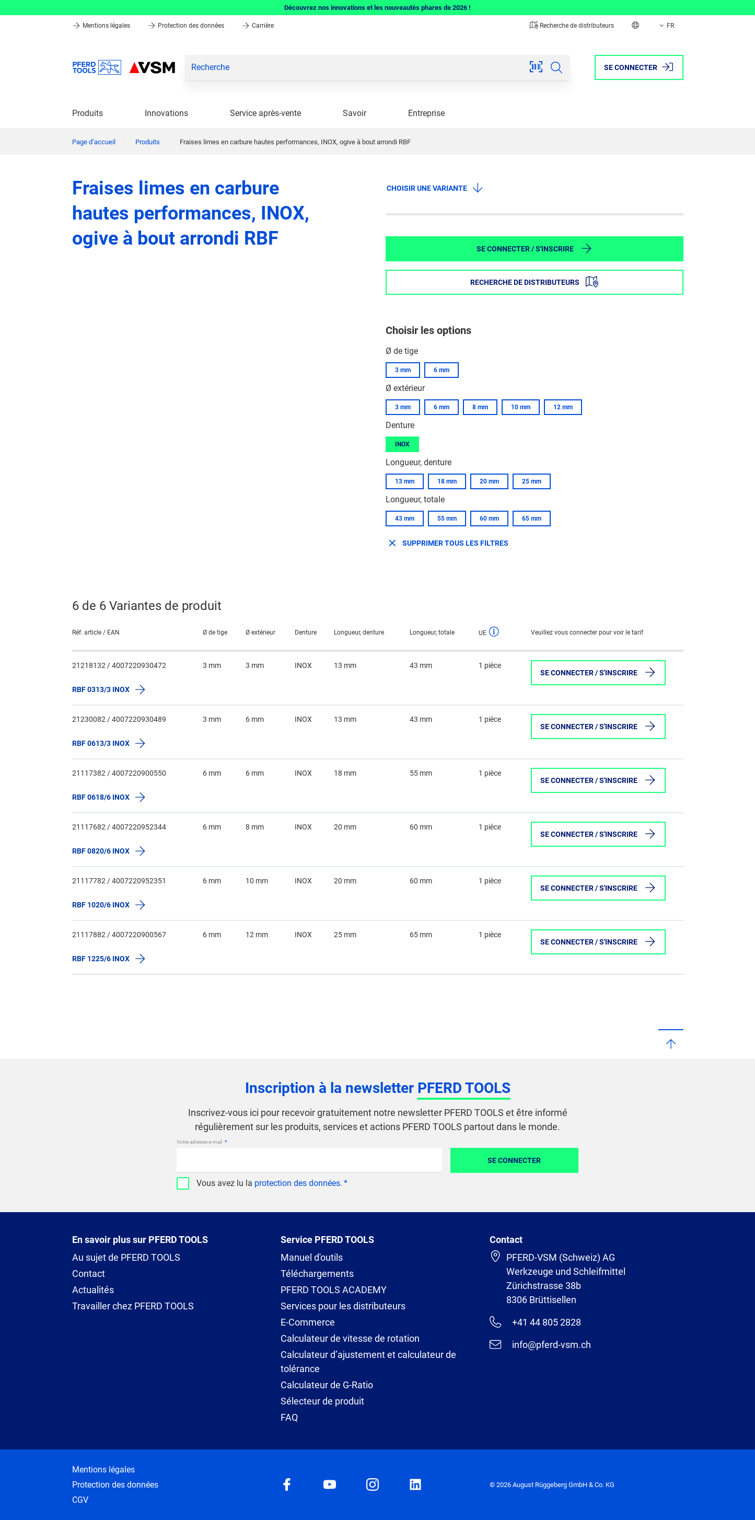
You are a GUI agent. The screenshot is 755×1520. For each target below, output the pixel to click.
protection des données (297, 1183)
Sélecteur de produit (322, 1401)
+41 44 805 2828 (535, 1322)
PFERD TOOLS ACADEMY (334, 1289)
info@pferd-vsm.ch (540, 1344)
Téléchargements (317, 1273)
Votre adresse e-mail (200, 1142)
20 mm (489, 481)
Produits (87, 113)
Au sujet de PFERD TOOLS (126, 1257)
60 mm (489, 518)
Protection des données (186, 25)
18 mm (447, 481)
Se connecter (514, 1160)
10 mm (520, 407)
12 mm (563, 407)
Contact (88, 1273)
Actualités (93, 1289)
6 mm (441, 370)
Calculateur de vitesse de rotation (350, 1338)
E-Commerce (308, 1322)
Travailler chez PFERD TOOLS (133, 1305)
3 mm (403, 370)
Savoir (354, 113)
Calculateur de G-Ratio (327, 1384)
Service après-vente (265, 113)
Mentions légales (102, 25)
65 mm (531, 518)
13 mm (404, 481)
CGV (80, 1500)
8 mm (480, 407)
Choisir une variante (435, 187)
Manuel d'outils (312, 1257)
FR (665, 25)
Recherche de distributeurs (572, 25)
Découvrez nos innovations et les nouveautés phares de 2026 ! (377, 7)
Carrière (257, 25)
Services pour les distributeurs (343, 1305)
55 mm (447, 518)
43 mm (404, 518)
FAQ (289, 1417)
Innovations (166, 113)
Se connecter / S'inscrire (535, 248)
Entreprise (426, 113)
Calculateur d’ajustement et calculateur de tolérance (368, 1361)
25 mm (531, 481)
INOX (402, 444)
